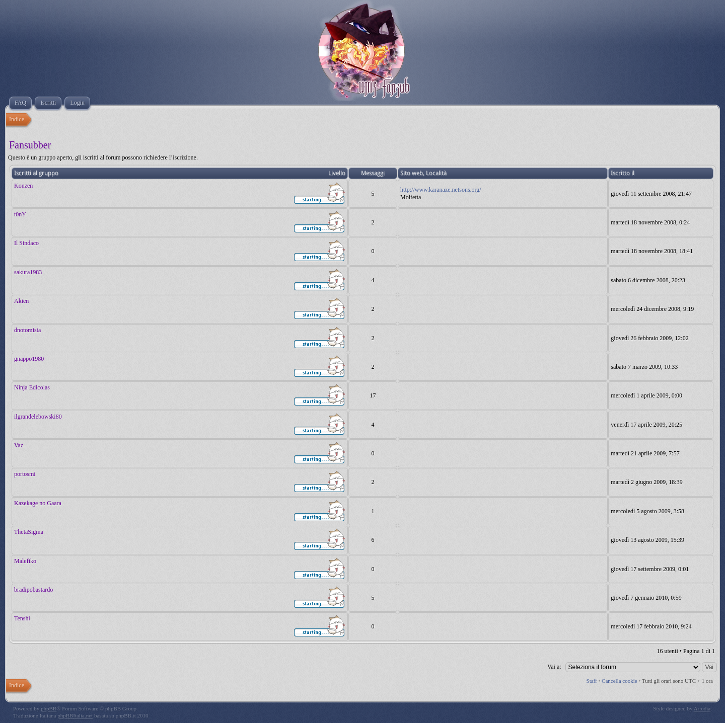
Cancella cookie (619, 681)
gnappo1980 (29, 358)
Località (436, 173)
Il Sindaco (26, 243)
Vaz (18, 445)
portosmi (25, 473)
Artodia (702, 708)
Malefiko (25, 561)
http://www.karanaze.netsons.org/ (440, 189)
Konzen (23, 185)
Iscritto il (622, 173)
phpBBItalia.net (75, 715)
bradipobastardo (33, 589)
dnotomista (27, 330)
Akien (21, 300)
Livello (336, 173)
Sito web (411, 173)
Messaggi (373, 173)
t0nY (20, 214)
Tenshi (22, 618)
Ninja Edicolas (32, 387)
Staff (592, 681)
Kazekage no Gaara (37, 503)
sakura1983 (28, 272)
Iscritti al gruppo (36, 173)
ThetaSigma (28, 531)
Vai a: (554, 666)
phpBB (48, 708)
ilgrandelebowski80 (38, 416)
